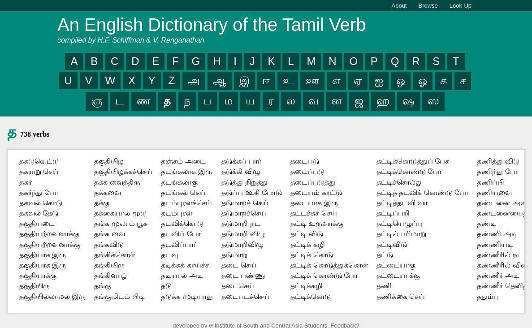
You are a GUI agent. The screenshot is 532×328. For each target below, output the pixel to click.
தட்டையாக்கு (398, 275)
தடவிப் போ (180, 233)
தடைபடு (304, 161)
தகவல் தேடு (38, 213)
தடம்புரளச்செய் (186, 203)
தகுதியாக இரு (42, 255)
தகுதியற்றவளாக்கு (49, 233)
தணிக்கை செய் (400, 296)
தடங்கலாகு (179, 182)
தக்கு (101, 203)
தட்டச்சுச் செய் (313, 213)
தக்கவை (107, 192)
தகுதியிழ (109, 161)
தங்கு (102, 285)
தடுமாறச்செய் (243, 213)
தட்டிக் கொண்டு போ (324, 275)
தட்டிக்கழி (306, 285)
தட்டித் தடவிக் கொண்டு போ (422, 192)
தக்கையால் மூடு (120, 213)
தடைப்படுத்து (312, 182)
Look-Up (460, 5)
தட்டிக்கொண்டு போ (408, 171)
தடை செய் (238, 265)
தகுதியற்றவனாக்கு (49, 244)
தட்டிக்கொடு (310, 296)
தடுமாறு (234, 255)
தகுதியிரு (34, 285)
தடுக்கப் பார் (241, 161)
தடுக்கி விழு (240, 171)
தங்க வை (109, 233)
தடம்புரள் (176, 213)
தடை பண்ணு (242, 275)
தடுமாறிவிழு (242, 244)
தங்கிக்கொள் (114, 255)
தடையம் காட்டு (316, 192)
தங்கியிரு (109, 265)
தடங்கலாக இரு (186, 171)
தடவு (169, 255)
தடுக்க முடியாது (186, 296)
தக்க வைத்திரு (117, 182)
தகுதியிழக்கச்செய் (123, 171)
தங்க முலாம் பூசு (120, 223)
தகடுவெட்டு (39, 161)
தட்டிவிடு (391, 244)
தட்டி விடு (306, 233)
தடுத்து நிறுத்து (244, 182)
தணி (384, 285)
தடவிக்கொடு (182, 223)
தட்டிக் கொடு (311, 255)
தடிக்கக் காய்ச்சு (185, 265)
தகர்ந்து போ (38, 192)
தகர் (25, 182)
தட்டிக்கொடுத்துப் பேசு (413, 161)
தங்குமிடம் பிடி (119, 296)
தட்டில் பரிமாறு (401, 233)
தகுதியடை (37, 223)
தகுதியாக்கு (37, 275)
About (399, 5)
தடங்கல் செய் (183, 192)
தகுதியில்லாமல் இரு (52, 296)
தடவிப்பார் (179, 244)
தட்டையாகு (395, 265)
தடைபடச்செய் (245, 296)
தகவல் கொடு (40, 203)
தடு (166, 285)
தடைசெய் (237, 285)
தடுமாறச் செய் (244, 203)
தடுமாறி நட (240, 223)
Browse (428, 5)
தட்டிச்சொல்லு (399, 182)
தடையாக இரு (313, 203)
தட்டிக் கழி (307, 244)
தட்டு (384, 255)
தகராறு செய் (39, 171)
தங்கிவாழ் (110, 275)
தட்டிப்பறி (393, 213)
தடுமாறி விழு (243, 233)
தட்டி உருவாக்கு (316, 223)
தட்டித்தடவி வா (402, 203)
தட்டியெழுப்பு (399, 223)
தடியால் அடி (182, 275)
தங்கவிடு (109, 244)
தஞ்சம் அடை (183, 161)
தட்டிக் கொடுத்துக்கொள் (329, 265)
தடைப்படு (307, 171)
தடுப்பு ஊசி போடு (251, 192)
